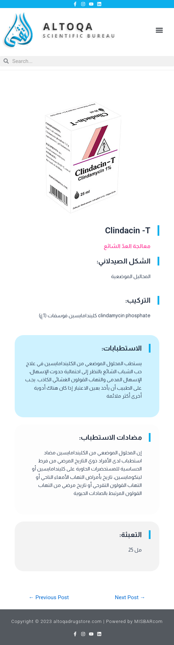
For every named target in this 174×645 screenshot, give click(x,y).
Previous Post (49, 598)
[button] (159, 30)
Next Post (130, 598)
